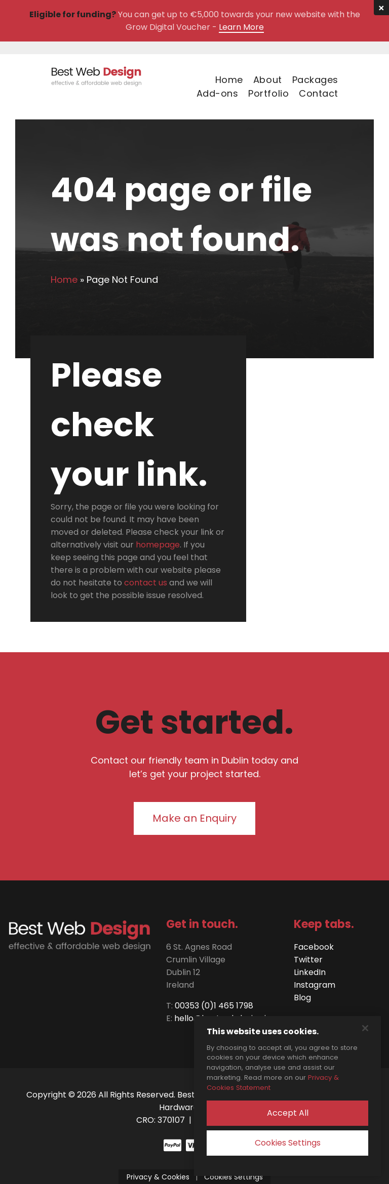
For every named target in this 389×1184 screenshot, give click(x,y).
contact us (145, 582)
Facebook (314, 947)
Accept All (287, 1113)
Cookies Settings (288, 1143)
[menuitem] (224, 80)
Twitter (308, 959)
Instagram (314, 985)
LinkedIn (310, 972)
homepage (158, 545)
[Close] (365, 1028)
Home (64, 279)
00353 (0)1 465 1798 (214, 1005)
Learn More (241, 27)
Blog (302, 997)
